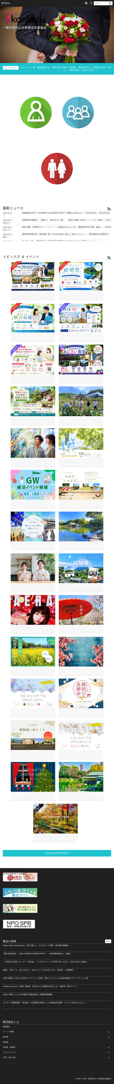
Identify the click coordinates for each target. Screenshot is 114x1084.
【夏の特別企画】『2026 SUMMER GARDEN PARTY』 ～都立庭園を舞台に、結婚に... (38, 954)
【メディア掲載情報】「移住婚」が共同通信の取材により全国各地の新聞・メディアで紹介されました (44, 1003)
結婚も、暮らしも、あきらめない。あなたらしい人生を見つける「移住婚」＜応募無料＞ (39, 970)
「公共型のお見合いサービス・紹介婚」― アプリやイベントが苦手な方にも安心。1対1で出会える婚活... (45, 962)
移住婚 (5, 1042)
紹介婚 (5, 1037)
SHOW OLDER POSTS (57, 853)
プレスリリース (9, 1052)
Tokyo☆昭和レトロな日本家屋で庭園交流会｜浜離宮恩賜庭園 (27, 994)
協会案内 (6, 1027)
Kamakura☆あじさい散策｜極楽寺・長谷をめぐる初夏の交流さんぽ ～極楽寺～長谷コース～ (40, 986)
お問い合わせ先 (9, 1057)
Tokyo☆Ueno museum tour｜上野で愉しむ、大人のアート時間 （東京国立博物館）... (37, 945)
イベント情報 (8, 1032)
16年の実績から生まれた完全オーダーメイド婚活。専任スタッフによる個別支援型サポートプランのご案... (46, 978)
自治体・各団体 (9, 1047)
